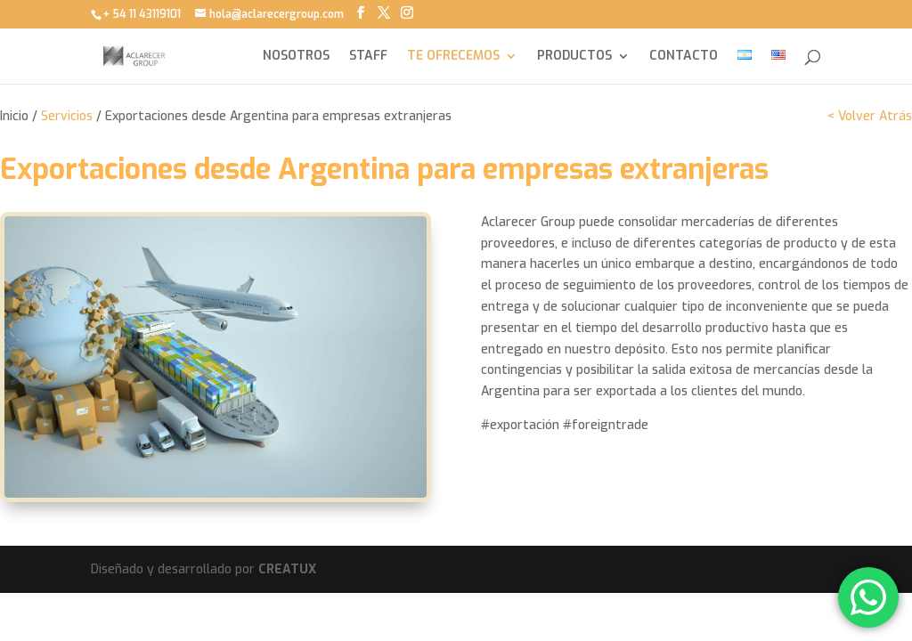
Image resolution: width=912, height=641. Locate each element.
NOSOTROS (296, 57)
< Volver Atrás (869, 116)
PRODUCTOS (574, 57)
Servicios (67, 116)
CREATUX (287, 569)
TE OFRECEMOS (453, 57)
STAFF (368, 57)
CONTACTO (683, 57)
